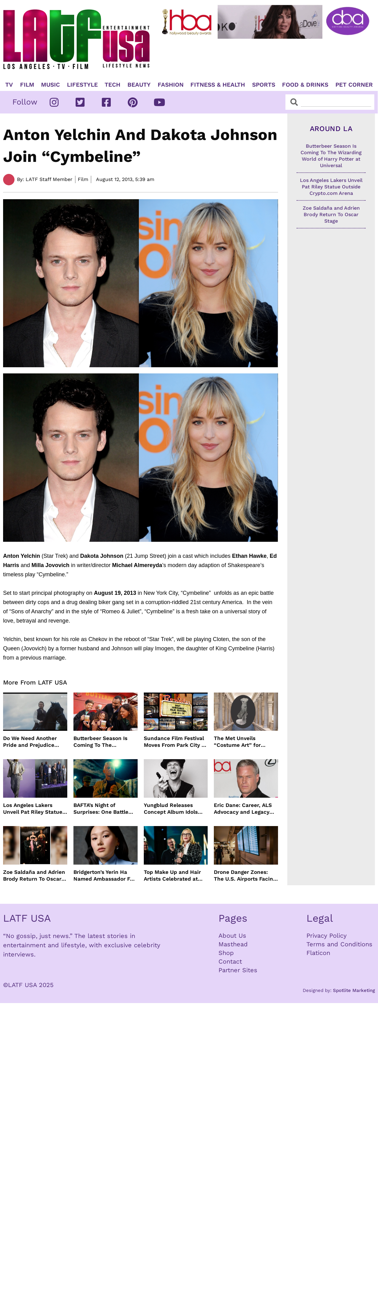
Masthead (233, 944)
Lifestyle (82, 85)
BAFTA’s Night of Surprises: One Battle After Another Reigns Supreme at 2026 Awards (100, 808)
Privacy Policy (326, 935)
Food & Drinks (305, 85)
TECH (112, 85)
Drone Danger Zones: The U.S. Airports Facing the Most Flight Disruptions (245, 875)
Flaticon (318, 952)
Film (27, 85)
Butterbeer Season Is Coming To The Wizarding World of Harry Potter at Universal (105, 741)
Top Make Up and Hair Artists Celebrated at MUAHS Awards (172, 875)
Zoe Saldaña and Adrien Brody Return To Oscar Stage (34, 875)
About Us (232, 935)
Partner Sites (237, 970)
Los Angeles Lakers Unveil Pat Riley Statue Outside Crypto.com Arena (32, 808)
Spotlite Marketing (354, 990)
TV (9, 85)
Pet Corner (354, 85)
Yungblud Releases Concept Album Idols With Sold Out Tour (171, 808)
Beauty (139, 85)
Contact (230, 961)
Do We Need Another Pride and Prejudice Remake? (30, 741)
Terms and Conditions (339, 944)
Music (50, 85)
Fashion (171, 85)
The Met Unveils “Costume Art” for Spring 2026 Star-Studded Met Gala (237, 741)
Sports (263, 85)
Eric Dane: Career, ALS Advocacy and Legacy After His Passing (243, 808)
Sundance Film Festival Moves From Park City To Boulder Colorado (175, 741)
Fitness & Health (217, 85)
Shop (226, 952)
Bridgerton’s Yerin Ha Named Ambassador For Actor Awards (104, 875)
